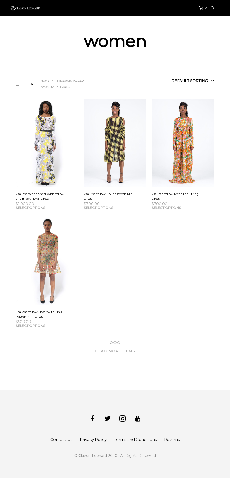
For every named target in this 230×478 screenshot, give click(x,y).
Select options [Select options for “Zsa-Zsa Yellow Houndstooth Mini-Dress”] (98, 207)
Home (45, 80)
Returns (172, 439)
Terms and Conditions (135, 439)
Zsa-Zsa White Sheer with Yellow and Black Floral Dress (40, 196)
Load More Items (115, 351)
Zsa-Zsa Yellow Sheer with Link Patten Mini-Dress (39, 314)
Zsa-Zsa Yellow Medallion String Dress (175, 196)
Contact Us (61, 439)
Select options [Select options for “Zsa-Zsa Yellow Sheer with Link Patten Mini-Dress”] (30, 326)
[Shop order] (180, 81)
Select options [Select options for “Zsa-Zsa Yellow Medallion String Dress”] (166, 207)
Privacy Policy (93, 439)
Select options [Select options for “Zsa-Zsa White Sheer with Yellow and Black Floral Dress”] (30, 207)
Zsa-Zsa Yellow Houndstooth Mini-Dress (109, 196)
